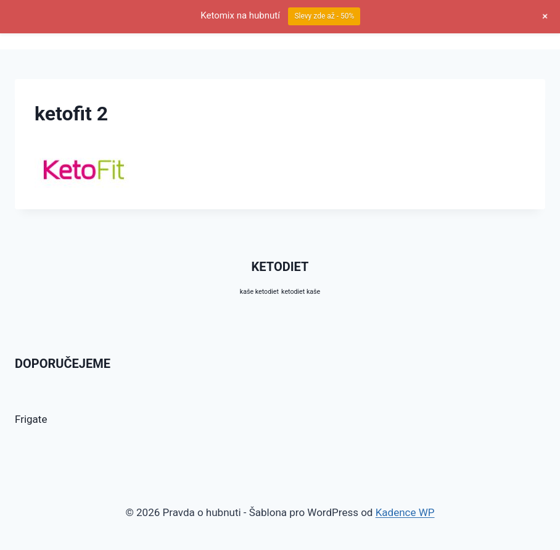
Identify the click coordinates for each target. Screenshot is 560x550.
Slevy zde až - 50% (324, 16)
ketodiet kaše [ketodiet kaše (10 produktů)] (300, 292)
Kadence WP (405, 512)
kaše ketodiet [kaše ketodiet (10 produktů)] (259, 292)
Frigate (31, 419)
